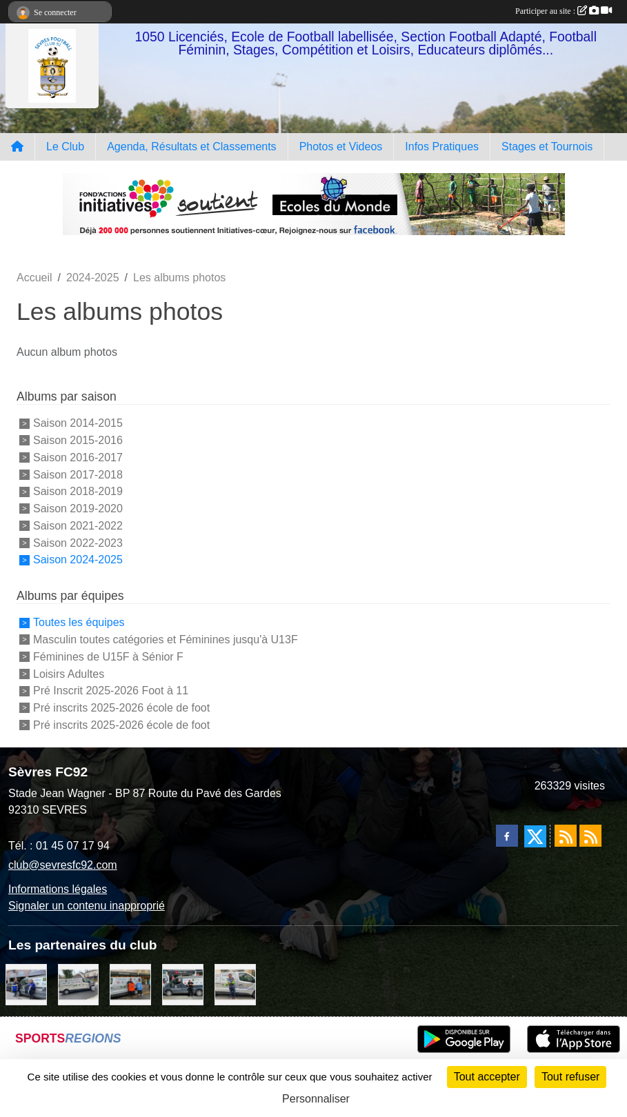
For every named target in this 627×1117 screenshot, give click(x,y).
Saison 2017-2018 (78, 474)
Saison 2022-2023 (78, 542)
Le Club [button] (65, 146)
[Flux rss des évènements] (590, 836)
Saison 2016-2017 (78, 457)
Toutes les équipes (79, 622)
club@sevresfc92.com (62, 865)
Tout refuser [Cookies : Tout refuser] (570, 1077)
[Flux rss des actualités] (566, 836)
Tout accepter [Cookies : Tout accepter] (487, 1077)
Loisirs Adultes (68, 673)
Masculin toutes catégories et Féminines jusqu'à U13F (165, 639)
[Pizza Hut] (182, 983)
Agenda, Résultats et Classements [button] (191, 146)
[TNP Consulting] (235, 983)
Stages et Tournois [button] (547, 146)
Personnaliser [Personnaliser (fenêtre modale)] (316, 1099)
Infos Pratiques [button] (442, 146)
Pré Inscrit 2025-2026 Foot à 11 (110, 690)
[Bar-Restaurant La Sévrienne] (78, 983)
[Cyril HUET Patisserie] (26, 983)
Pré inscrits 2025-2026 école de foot (121, 708)
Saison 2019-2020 (78, 508)
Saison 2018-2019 (78, 491)
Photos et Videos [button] (341, 146)
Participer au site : (563, 11)
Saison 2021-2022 (78, 526)
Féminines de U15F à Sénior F (108, 657)
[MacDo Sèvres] (130, 983)
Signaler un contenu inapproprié (86, 906)
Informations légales (57, 889)
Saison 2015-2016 (78, 440)
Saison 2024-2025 (78, 559)
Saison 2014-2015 (78, 423)
